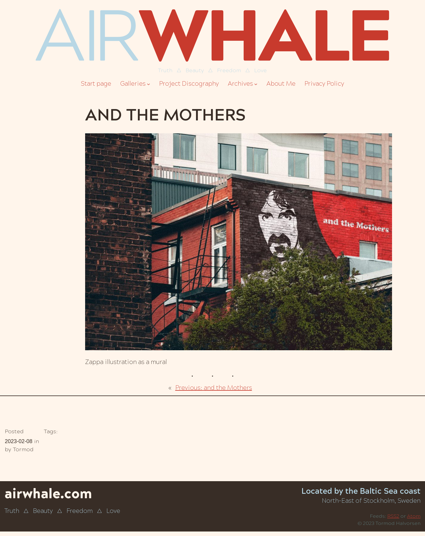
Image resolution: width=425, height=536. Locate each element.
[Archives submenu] (255, 84)
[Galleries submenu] (148, 84)
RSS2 (393, 516)
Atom (414, 516)
